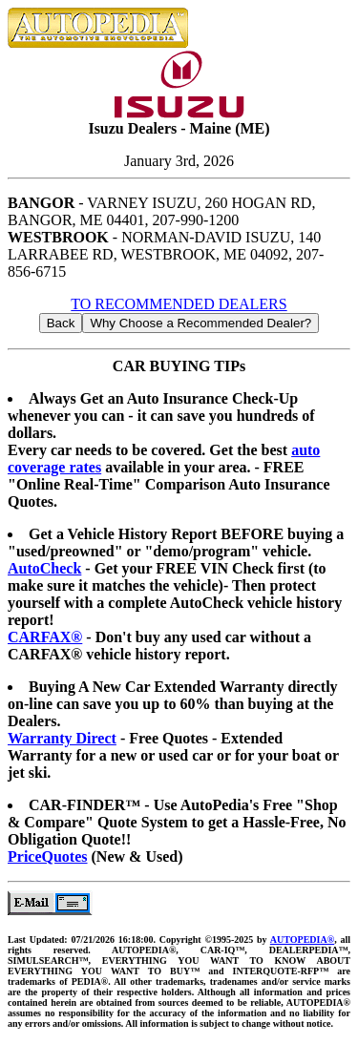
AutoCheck (44, 568)
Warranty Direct (62, 738)
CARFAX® (45, 637)
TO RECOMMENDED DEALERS (178, 304)
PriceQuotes (48, 856)
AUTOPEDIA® (302, 939)
